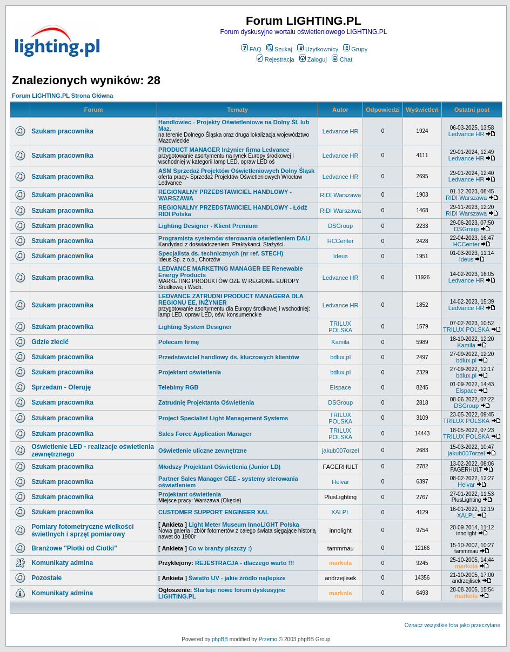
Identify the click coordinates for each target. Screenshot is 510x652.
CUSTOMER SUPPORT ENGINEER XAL (213, 512)
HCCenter (340, 241)
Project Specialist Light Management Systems (223, 418)
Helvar (340, 482)
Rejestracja (275, 59)
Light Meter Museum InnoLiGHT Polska (244, 524)
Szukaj (279, 49)
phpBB (220, 639)
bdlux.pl (340, 357)
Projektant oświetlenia (189, 372)
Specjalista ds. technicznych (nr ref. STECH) (220, 253)
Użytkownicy (317, 49)
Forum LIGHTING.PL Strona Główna (62, 95)
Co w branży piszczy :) (220, 548)
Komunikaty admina (62, 563)
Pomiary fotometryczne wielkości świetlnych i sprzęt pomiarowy (82, 530)
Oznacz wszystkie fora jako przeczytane (452, 625)
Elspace (340, 387)
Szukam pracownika (62, 131)
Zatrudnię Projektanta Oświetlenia (206, 402)
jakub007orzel (340, 450)
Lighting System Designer (195, 327)
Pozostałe (46, 578)
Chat (342, 59)
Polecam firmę (178, 342)
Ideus (340, 256)
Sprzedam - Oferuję (61, 387)
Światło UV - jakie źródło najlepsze (237, 578)
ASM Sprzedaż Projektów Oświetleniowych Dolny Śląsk (236, 170)
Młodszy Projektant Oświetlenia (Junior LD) (219, 466)
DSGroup (340, 226)
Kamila (340, 342)
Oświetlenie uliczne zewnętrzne (202, 450)
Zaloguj (313, 59)
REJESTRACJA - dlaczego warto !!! (244, 563)
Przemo (268, 639)
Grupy (355, 49)
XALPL (340, 512)
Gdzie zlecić (50, 342)
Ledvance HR (341, 131)
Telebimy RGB (178, 387)
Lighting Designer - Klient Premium (208, 226)
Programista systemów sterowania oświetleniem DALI (234, 238)
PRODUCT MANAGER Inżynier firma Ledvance (224, 149)
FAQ (251, 49)
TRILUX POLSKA (340, 326)
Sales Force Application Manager (205, 434)
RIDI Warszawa (340, 195)
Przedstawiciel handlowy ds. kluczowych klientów (228, 357)
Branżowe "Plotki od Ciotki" (74, 548)
